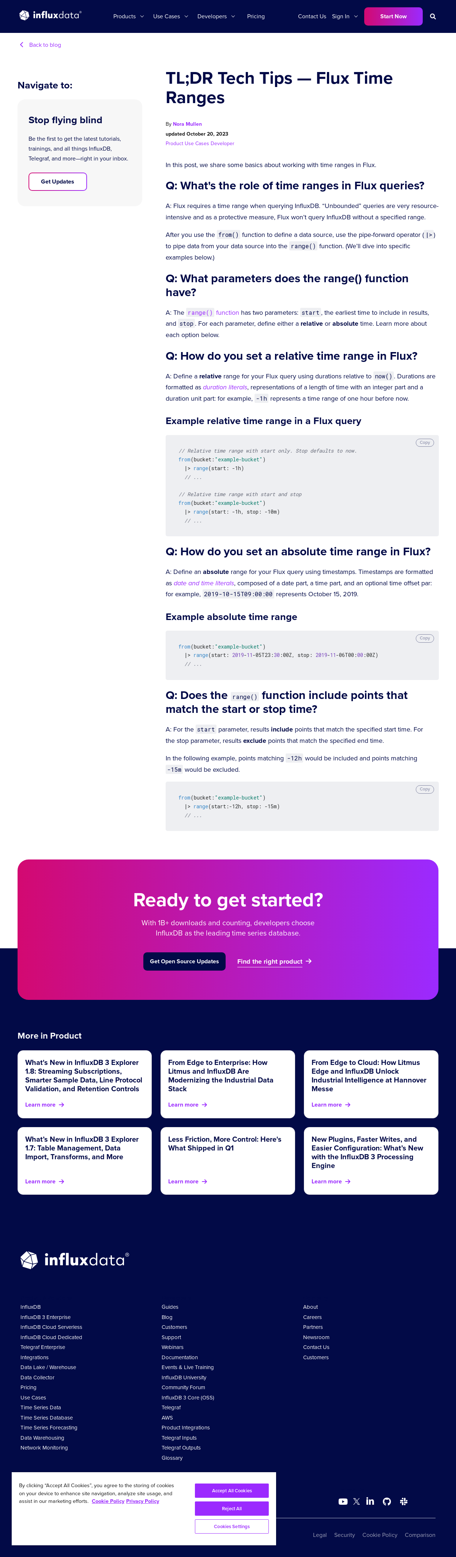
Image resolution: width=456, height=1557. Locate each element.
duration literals (225, 387)
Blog (167, 1317)
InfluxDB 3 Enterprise (45, 1317)
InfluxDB (30, 1307)
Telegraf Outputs (181, 1448)
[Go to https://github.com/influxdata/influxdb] (386, 1501)
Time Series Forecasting (49, 1428)
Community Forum (183, 1387)
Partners (313, 1327)
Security (344, 1535)
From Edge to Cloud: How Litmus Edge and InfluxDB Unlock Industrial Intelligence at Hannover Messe (369, 1075)
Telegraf (171, 1407)
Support (171, 1337)
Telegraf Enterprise (42, 1347)
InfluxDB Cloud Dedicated (51, 1337)
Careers (312, 1317)
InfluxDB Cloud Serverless (51, 1327)
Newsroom (316, 1337)
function (212, 312)
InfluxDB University (184, 1377)
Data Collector (37, 1377)
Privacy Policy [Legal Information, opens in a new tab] (142, 1501)
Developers (212, 16)
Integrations (34, 1357)
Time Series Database (46, 1418)
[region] (144, 1508)
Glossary (172, 1458)
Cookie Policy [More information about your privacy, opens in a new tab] (108, 1501)
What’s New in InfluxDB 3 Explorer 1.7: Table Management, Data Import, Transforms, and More (82, 1148)
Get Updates (57, 181)
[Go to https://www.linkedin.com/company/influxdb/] (370, 1501)
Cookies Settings (232, 1526)
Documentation (180, 1357)
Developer (222, 143)
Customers (174, 1327)
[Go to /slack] (403, 1501)
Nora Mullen (187, 124)
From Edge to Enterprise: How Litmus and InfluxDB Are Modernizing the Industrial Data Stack (221, 1075)
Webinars (173, 1347)
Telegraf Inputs (179, 1438)
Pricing (256, 16)
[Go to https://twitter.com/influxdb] (356, 1503)
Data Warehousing (42, 1438)
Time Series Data (40, 1407)
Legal (320, 1535)
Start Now (393, 16)
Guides (170, 1307)
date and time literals (204, 583)
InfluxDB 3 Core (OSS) (188, 1398)
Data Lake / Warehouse (48, 1367)
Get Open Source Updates (184, 961)
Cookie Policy (379, 1535)
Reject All (232, 1508)
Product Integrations (186, 1428)
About (310, 1307)
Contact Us (312, 16)
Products (124, 16)
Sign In (341, 16)
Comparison (420, 1535)
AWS (167, 1418)
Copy (425, 442)
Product (175, 143)
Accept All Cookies (232, 1490)
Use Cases (166, 16)
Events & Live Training (188, 1367)
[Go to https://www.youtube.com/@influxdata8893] (344, 1501)
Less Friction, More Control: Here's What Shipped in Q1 (225, 1143)
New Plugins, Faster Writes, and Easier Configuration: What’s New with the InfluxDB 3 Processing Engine (367, 1152)
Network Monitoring (44, 1448)
